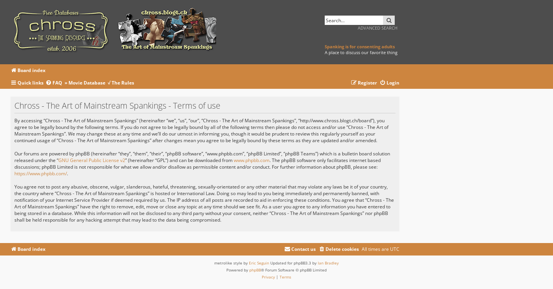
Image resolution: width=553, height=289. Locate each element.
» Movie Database (85, 82)
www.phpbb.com (252, 160)
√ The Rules (121, 82)
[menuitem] (55, 83)
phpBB (255, 270)
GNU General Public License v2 (91, 160)
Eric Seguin (259, 263)
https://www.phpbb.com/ (40, 173)
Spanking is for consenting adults (360, 46)
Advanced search (377, 28)
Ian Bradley (328, 263)
